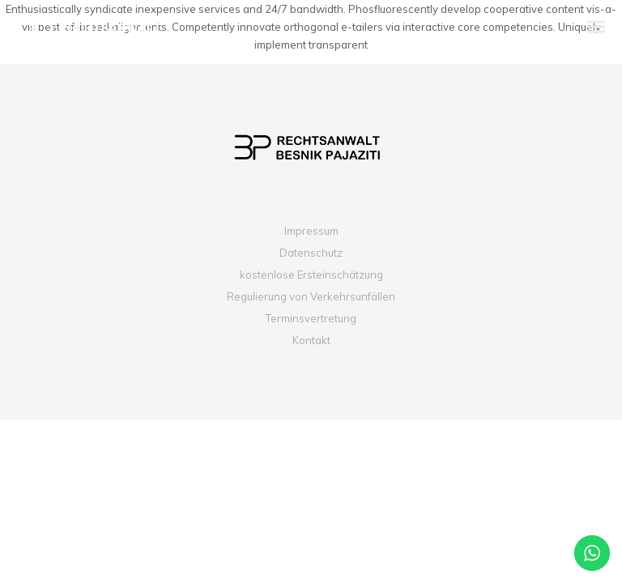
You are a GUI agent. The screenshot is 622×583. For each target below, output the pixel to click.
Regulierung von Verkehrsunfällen (311, 296)
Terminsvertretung (311, 318)
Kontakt (311, 340)
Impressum (311, 230)
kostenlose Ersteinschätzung (311, 274)
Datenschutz (311, 252)
